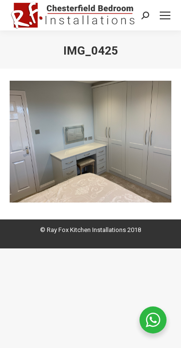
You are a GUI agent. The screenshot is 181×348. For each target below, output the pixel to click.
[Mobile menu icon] (165, 15)
